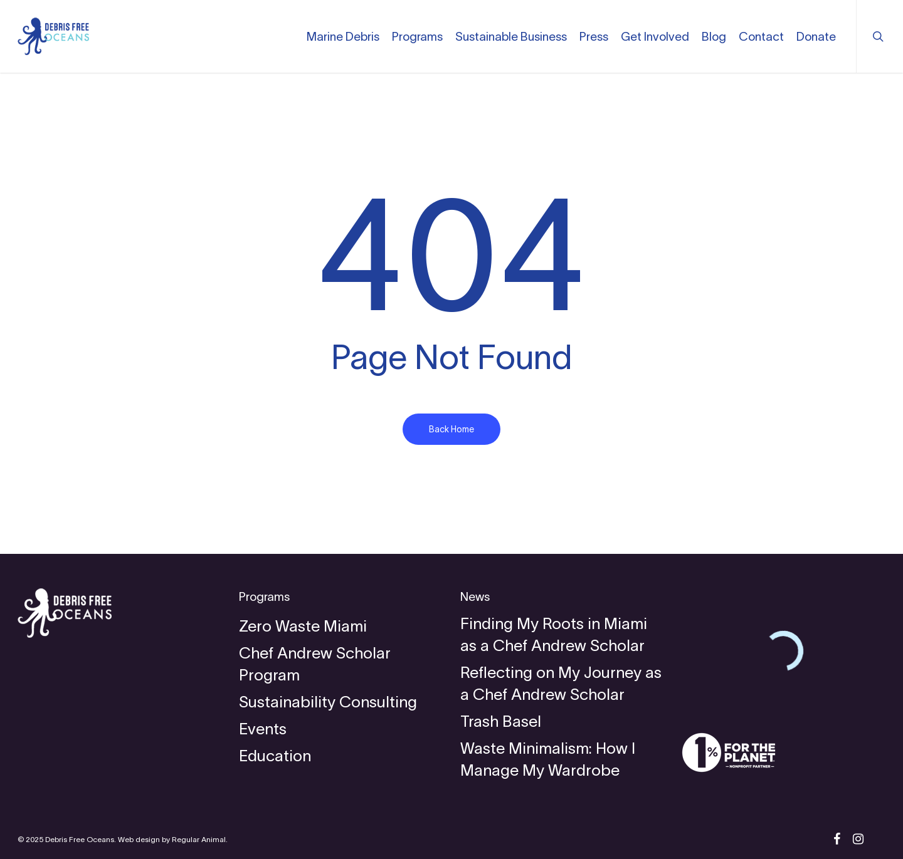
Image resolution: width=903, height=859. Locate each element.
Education (275, 755)
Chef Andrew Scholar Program (315, 664)
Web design (139, 839)
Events (263, 728)
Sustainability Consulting (328, 702)
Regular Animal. (200, 839)
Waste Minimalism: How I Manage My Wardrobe (547, 759)
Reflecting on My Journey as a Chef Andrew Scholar (561, 683)
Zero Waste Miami (303, 626)
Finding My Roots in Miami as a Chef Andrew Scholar (553, 634)
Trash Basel (500, 721)
